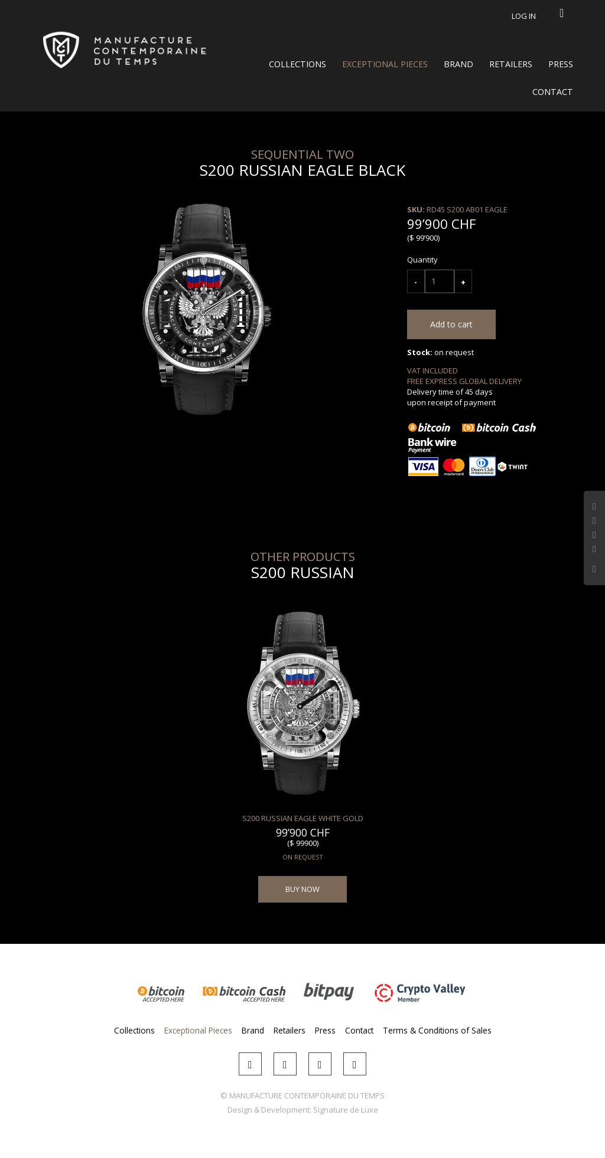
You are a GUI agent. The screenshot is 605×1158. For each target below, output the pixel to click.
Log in (524, 16)
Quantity (422, 259)
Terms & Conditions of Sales (437, 1030)
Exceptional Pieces (385, 64)
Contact (552, 91)
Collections (297, 64)
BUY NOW (302, 889)
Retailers (510, 64)
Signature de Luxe (345, 1109)
